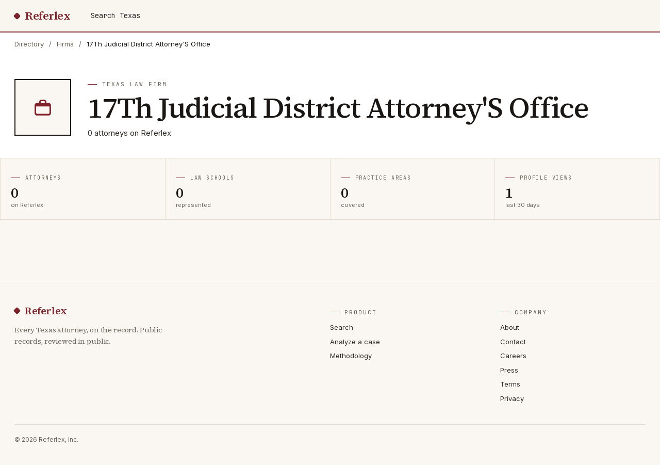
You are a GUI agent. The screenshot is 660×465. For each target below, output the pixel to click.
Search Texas (115, 15)
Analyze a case (355, 342)
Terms (510, 384)
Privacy (512, 398)
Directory (29, 44)
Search (341, 327)
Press (509, 370)
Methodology (351, 355)
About (509, 327)
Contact (513, 342)
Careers (513, 355)
